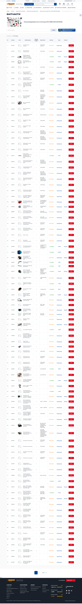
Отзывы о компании (10, 593)
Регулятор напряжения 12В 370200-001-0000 (27, 420)
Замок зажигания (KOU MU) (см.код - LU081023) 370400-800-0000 (27, 487)
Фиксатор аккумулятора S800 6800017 (27, 266)
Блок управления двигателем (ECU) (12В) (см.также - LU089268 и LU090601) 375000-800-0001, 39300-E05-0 (27, 335)
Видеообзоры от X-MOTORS (48, 7)
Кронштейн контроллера (25, 441)
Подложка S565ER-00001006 (26, 320)
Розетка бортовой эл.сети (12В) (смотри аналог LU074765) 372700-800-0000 (27, 476)
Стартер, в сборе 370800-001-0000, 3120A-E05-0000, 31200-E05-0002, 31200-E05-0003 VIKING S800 (27, 84)
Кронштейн (25, 533)
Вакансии (8, 595)
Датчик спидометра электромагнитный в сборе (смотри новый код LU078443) (27, 402)
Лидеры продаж (28, 7)
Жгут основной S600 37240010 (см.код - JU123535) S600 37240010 (27, 78)
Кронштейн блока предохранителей (26, 351)
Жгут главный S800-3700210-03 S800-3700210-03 (26, 96)
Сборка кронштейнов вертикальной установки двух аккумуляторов (27, 211)
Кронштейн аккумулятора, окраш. (27, 241)
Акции (22, 7)
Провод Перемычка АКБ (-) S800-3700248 (27, 167)
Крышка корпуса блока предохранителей (27, 347)
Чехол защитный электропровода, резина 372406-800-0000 (27, 550)
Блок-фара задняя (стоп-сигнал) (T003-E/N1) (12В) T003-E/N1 (27, 202)
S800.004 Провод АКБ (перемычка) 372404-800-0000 (27, 173)
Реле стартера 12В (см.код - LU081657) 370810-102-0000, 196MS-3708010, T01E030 (27, 272)
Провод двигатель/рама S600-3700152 (27, 150)
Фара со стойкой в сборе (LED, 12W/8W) (27, 386)
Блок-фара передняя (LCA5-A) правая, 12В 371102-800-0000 (27, 510)
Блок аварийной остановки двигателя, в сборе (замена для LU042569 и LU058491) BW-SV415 (27, 369)
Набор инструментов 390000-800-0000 (27, 557)
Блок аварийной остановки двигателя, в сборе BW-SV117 (27, 375)
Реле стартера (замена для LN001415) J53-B (27, 247)
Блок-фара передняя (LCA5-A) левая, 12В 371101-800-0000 (27, 504)
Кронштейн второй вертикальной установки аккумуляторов (27, 223)
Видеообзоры (9, 590)
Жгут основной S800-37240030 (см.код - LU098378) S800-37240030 (27, 73)
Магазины (44, 587)
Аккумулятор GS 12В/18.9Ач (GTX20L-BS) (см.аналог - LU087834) (27, 396)
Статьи (8, 598)
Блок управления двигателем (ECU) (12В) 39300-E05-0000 (27, 433)
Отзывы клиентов (37, 7)
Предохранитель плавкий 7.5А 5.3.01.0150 (27, 464)
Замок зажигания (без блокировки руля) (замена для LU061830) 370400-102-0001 (27, 493)
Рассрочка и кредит (23, 590)
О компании (9, 587)
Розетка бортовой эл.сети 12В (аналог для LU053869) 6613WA (27, 391)
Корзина (72, 4)
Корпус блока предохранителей (26, 342)
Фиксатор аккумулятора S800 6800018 (27, 262)
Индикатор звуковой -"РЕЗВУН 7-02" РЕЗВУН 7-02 (27, 284)
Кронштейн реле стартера (26, 45)
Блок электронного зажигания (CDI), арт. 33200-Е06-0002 (27, 252)
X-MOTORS (27, 0)
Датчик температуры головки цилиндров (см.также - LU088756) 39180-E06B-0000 (27, 414)
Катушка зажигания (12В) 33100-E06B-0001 (27, 300)
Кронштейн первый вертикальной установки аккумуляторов (27, 229)
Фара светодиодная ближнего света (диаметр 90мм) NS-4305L (26, 295)
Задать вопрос (69, 580)
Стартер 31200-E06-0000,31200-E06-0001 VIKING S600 (27, 324)
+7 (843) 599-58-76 (68, 1)
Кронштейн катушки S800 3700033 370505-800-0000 (27, 539)
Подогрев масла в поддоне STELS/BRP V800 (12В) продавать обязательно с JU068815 (27, 57)
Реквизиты (44, 592)
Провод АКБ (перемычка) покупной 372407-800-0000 (27, 161)
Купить (71, 45)
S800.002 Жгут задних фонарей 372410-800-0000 (27, 314)
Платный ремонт (34, 590)
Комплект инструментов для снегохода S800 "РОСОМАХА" (27, 562)
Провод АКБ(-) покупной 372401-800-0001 (27, 115)
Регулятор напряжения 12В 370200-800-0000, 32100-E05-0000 (27, 380)
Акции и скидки (23, 587)
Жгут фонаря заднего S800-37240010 (27, 305)
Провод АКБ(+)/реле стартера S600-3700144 (27, 528)
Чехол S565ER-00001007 (27, 329)
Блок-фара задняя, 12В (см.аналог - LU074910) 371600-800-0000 (27, 196)
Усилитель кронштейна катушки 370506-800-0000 (27, 545)
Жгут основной (26, 90)
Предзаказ (16, 7)
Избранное (68, 4)
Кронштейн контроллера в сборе (27, 452)
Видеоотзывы (9, 592)
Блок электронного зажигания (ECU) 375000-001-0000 (27, 425)
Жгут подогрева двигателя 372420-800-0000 (27, 61)
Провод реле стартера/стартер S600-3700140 (27, 191)
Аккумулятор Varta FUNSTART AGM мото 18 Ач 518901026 (27, 206)
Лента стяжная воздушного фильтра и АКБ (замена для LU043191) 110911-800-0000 (27, 155)
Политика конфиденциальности (70, 601)
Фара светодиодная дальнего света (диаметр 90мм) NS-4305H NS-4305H (27, 499)
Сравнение (64, 4)
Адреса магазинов (71, 7)
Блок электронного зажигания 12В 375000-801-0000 (27, 310)
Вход (60, 4)
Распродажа (9, 7)
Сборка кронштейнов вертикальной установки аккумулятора (27, 217)
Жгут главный (25, 67)
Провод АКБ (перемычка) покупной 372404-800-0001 (27, 179)
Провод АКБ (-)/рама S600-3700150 (27, 144)
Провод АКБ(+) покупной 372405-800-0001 (27, 138)
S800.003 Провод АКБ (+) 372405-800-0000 (27, 132)
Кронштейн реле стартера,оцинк (26, 51)
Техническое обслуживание (60, 7)
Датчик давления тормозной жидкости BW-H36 (27, 481)
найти (53, 30)
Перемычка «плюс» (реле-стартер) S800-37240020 (27, 516)
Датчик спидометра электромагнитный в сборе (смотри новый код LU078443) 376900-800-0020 (27, 407)
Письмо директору (45, 590)
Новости (8, 596)
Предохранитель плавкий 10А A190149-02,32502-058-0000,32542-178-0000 (27, 470)
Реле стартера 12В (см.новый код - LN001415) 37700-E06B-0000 (27, 258)
